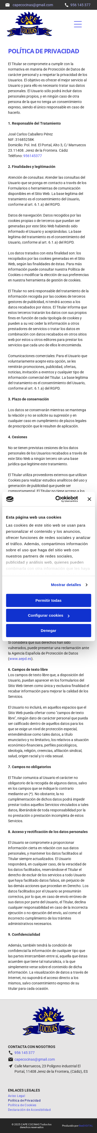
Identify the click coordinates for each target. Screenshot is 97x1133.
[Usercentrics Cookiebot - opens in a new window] (58, 499)
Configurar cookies (49, 615)
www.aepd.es (20, 659)
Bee (81, 1125)
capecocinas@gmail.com (34, 1059)
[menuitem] (18, 1096)
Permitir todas (48, 600)
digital (88, 1125)
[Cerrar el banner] (89, 499)
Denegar (48, 630)
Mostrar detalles (66, 584)
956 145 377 (80, 5)
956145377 (32, 156)
